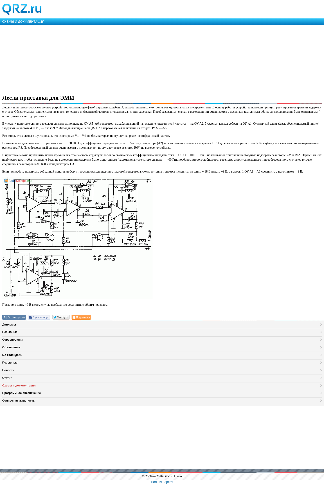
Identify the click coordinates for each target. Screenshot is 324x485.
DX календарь (12, 355)
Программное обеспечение (21, 393)
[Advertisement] (135, 58)
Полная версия (162, 482)
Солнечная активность (18, 400)
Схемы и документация (19, 385)
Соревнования (12, 339)
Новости (8, 370)
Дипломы (9, 324)
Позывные (10, 332)
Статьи (7, 377)
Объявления (11, 347)
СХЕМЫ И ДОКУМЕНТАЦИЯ (23, 21)
